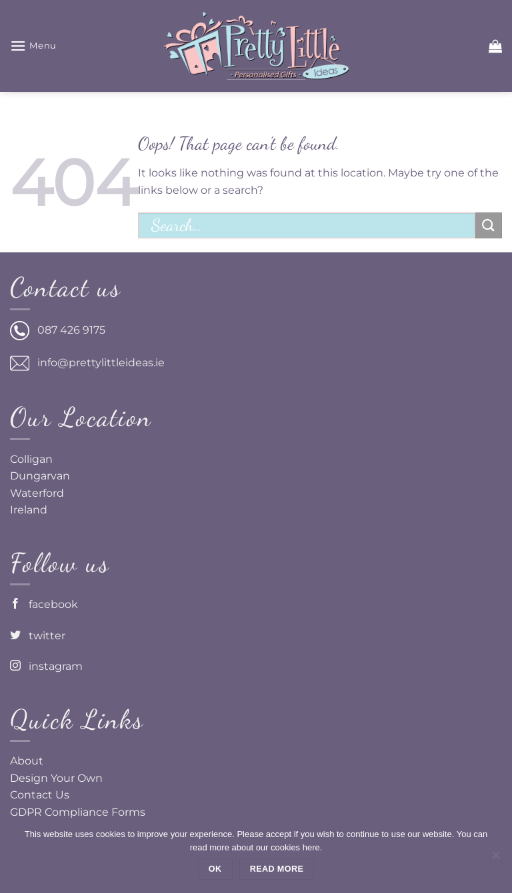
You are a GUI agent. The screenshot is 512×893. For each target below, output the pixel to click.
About (26, 760)
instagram (46, 666)
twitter (37, 635)
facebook (44, 604)
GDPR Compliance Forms (77, 812)
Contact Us (39, 794)
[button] (33, 45)
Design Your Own (56, 778)
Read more (276, 869)
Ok (215, 869)
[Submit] (488, 225)
